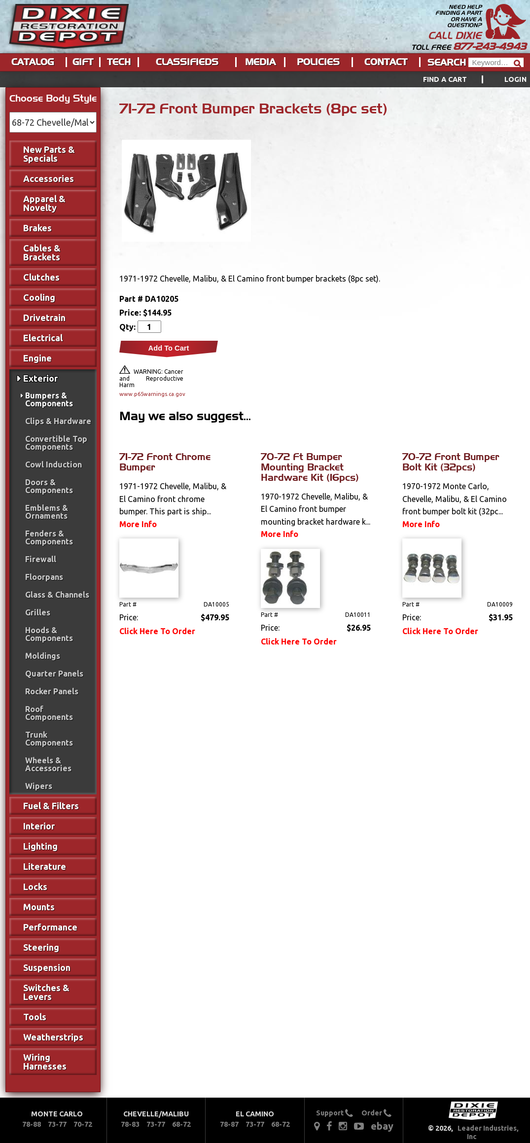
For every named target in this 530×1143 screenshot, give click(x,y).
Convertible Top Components (56, 442)
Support (334, 1113)
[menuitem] (463, 79)
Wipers (38, 786)
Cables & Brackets (42, 252)
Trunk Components (49, 738)
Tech (119, 62)
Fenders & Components (49, 537)
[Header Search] (496, 62)
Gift (82, 62)
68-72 (181, 1124)
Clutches (41, 277)
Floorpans (44, 576)
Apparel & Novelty (44, 203)
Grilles (37, 612)
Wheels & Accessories (48, 764)
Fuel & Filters (51, 806)
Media (260, 62)
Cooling (39, 297)
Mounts (39, 907)
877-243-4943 (489, 46)
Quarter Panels (54, 673)
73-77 (57, 1124)
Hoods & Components (49, 634)
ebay (382, 1126)
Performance (50, 927)
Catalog (32, 62)
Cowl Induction (53, 464)
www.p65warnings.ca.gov (151, 394)
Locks (35, 887)
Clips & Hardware (58, 421)
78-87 (229, 1124)
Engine (37, 358)
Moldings (42, 655)
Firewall (40, 559)
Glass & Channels (57, 594)
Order (376, 1113)
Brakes (37, 228)
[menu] (265, 79)
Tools (34, 1017)
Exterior (40, 378)
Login (515, 79)
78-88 (31, 1124)
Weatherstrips (53, 1037)
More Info (138, 524)
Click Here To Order (157, 631)
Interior (39, 826)
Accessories (48, 178)
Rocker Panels (51, 691)
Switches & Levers (46, 992)
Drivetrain (44, 317)
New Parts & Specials (49, 153)
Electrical (43, 338)
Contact (385, 62)
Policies (318, 62)
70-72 (82, 1124)
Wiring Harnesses (45, 1061)
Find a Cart (445, 79)
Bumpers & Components (49, 399)
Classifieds (187, 62)
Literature (44, 866)
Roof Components (49, 713)
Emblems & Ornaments (46, 511)
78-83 (130, 1124)
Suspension (47, 967)
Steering (41, 947)
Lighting (40, 846)
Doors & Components (49, 486)
